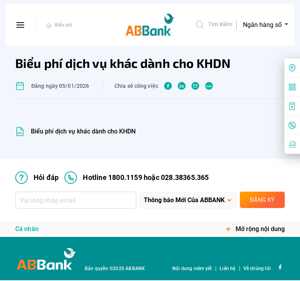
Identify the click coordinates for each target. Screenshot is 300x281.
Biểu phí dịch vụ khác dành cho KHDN (83, 131)
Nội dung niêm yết (192, 268)
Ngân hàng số (263, 24)
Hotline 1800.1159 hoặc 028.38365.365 (136, 177)
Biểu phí (64, 25)
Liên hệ (227, 268)
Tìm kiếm (213, 24)
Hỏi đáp (37, 177)
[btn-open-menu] (20, 25)
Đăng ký (262, 199)
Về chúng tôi (257, 268)
